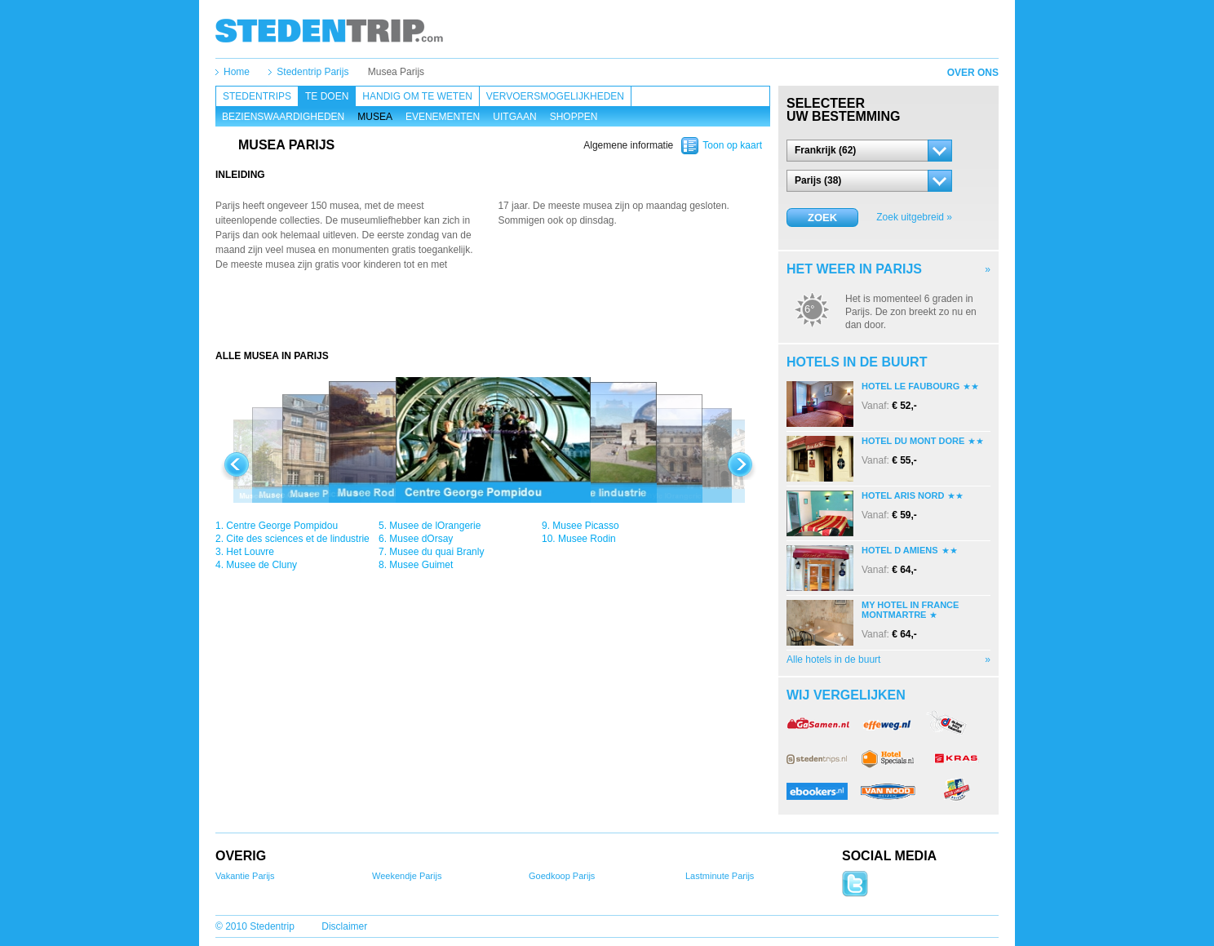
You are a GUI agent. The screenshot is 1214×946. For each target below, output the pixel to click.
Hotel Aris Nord (903, 495)
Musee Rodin (587, 538)
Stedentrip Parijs (312, 72)
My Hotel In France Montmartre (910, 610)
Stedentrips (257, 96)
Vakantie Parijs (245, 876)
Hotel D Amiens (900, 550)
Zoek (822, 217)
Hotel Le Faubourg (910, 386)
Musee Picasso (585, 525)
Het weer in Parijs (854, 269)
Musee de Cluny (261, 565)
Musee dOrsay (421, 538)
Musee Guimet (421, 565)
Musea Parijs (396, 72)
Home (237, 72)
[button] (869, 151)
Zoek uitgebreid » (914, 217)
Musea (374, 116)
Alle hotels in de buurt (833, 659)
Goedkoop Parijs (562, 876)
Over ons (973, 73)
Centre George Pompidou (282, 525)
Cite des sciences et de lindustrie (297, 538)
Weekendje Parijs (406, 876)
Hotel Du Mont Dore (913, 441)
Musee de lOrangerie (435, 525)
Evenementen (442, 116)
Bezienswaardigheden (283, 116)
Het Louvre (250, 551)
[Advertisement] (493, 316)
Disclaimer (344, 926)
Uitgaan (514, 116)
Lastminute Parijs (719, 876)
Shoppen (574, 116)
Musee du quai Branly (436, 551)
